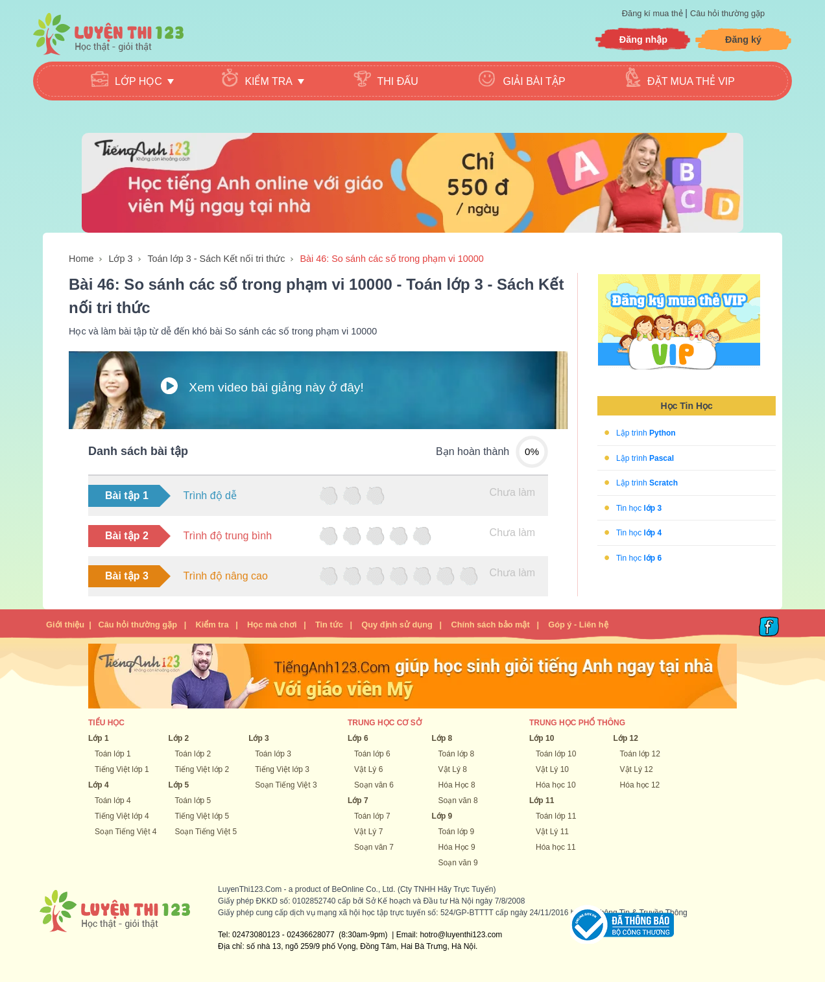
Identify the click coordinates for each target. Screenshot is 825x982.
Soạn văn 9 (458, 862)
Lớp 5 (179, 784)
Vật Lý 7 (368, 831)
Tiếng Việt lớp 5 (202, 816)
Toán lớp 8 (456, 753)
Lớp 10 (541, 738)
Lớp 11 (541, 800)
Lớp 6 (358, 738)
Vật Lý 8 (452, 769)
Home (81, 258)
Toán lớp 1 (113, 753)
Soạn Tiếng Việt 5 (206, 831)
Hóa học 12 (640, 784)
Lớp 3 (120, 258)
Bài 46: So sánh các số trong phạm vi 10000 (391, 258)
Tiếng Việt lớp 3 (282, 769)
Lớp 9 (442, 816)
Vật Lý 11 (552, 831)
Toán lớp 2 (193, 753)
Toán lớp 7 (372, 816)
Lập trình (646, 433)
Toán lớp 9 (456, 831)
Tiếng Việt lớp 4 (122, 816)
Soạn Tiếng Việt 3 (286, 784)
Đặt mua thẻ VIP (691, 81)
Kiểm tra (211, 624)
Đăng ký (743, 39)
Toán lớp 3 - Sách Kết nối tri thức (216, 258)
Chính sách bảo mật (490, 624)
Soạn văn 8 (458, 800)
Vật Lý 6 (368, 769)
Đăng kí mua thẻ (653, 13)
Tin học (639, 507)
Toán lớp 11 (556, 816)
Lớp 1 (98, 738)
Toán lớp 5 (193, 800)
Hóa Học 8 (456, 784)
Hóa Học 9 (456, 847)
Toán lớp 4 (113, 800)
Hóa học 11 (556, 847)
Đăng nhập (643, 39)
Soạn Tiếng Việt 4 (126, 831)
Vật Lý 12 (636, 769)
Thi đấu (397, 81)
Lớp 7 (358, 800)
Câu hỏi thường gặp (727, 13)
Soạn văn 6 (374, 784)
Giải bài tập (534, 81)
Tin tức (329, 624)
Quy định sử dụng (397, 624)
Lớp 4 (98, 784)
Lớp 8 (442, 738)
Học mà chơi (271, 624)
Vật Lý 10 (552, 769)
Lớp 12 (626, 738)
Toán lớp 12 (640, 753)
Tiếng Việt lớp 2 (202, 769)
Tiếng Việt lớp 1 (122, 769)
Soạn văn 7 (374, 847)
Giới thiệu (65, 624)
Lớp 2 (179, 738)
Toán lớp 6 (372, 753)
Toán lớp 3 (273, 753)
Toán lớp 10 (556, 753)
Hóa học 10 (556, 784)
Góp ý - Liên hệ (578, 624)
